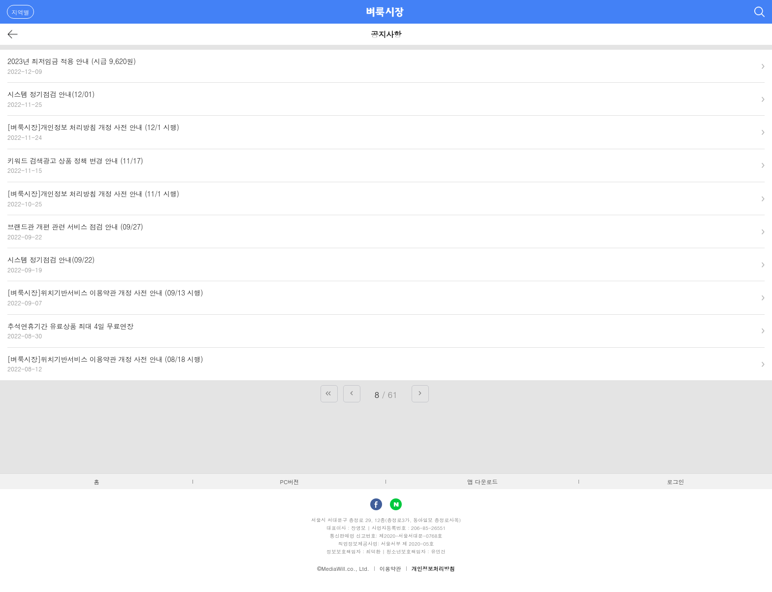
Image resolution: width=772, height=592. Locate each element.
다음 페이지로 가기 (420, 394)
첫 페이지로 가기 (329, 394)
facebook (376, 504)
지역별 (21, 12)
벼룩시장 (385, 12)
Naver (396, 504)
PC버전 (289, 482)
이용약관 (390, 568)
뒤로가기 (13, 34)
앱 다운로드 (482, 482)
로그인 (675, 482)
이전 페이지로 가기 (352, 394)
